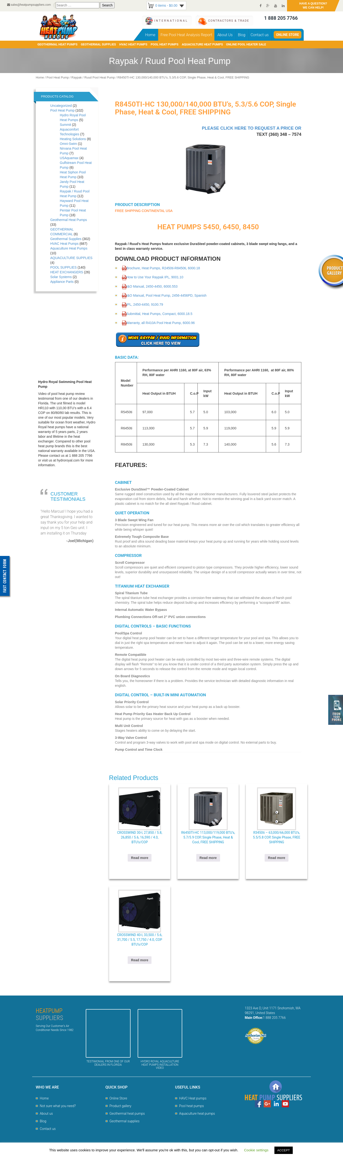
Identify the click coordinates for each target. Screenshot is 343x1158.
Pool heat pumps (191, 1106)
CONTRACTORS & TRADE (228, 20)
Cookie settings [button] (256, 1150)
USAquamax (69, 158)
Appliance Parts (62, 282)
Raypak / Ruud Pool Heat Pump (93, 77)
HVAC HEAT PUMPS (133, 44)
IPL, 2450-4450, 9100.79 (142, 304)
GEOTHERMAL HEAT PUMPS (57, 44)
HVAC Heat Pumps (64, 243)
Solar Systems (61, 277)
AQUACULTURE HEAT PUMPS (202, 44)
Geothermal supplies (125, 1121)
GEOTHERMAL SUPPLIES (98, 44)
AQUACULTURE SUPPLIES (71, 258)
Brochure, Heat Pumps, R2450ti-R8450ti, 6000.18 (161, 268)
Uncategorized (61, 106)
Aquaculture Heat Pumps (68, 248)
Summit (65, 125)
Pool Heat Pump (57, 77)
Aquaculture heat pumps (197, 1113)
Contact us (260, 35)
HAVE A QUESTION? (313, 6)
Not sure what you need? (58, 1106)
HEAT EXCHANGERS (66, 272)
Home (150, 35)
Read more (139, 858)
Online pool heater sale (246, 44)
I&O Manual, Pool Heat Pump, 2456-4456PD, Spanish (164, 295)
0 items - (166, 5)
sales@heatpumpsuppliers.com (29, 4)
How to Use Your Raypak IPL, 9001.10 (152, 277)
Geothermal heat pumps (127, 1113)
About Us (224, 35)
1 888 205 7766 (281, 18)
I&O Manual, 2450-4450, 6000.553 (150, 286)
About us (46, 1113)
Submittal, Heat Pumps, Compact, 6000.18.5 (157, 314)
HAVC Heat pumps (193, 1098)
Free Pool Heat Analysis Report (186, 35)
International (171, 20)
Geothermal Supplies (65, 239)
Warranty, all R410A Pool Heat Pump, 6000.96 (158, 323)
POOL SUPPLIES (63, 267)
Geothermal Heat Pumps (68, 220)
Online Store (287, 35)
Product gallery (120, 1106)
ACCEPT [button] (283, 1150)
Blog (241, 35)
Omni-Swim (68, 144)
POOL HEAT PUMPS (164, 44)
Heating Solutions (73, 139)
